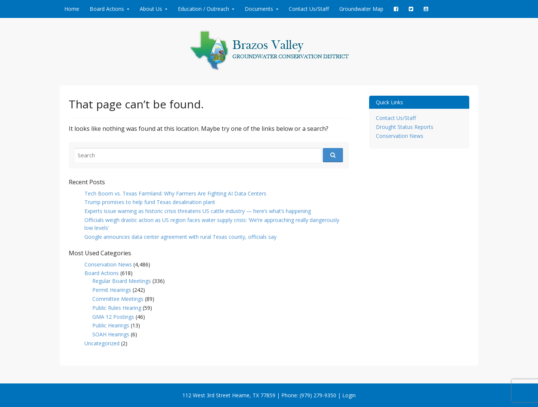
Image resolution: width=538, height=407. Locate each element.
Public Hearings (110, 325)
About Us (151, 8)
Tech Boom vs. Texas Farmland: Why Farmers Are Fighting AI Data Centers (175, 193)
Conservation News (108, 264)
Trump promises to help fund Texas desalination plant (149, 202)
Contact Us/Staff (309, 8)
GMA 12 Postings (113, 316)
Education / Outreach (203, 8)
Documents (259, 8)
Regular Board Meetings (121, 280)
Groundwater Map (361, 8)
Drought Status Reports (404, 126)
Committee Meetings (117, 298)
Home (71, 8)
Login (349, 395)
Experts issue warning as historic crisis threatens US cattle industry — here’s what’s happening (197, 211)
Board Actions (107, 8)
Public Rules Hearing (116, 307)
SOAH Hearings (110, 334)
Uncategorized (102, 343)
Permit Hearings (111, 289)
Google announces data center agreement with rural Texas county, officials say (180, 236)
